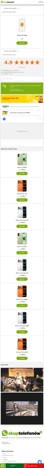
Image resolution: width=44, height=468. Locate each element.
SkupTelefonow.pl (10, 117)
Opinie (4, 419)
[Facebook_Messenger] (40, 462)
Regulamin (5, 421)
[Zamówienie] (10, 8)
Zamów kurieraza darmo (13, 466)
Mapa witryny (6, 425)
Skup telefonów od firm (8, 417)
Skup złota (5, 435)
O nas (4, 415)
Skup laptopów (6, 439)
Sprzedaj (22, 43)
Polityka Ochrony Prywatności (9, 423)
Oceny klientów (22, 67)
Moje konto (5, 427)
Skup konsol (6, 437)
